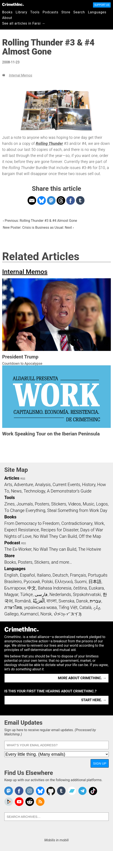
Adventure (23, 484)
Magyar (11, 594)
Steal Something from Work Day (77, 510)
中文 (31, 588)
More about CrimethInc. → (82, 678)
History (88, 484)
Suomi (80, 581)
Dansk (82, 601)
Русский (32, 581)
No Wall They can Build (54, 549)
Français (78, 575)
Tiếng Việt (68, 607)
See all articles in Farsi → (23, 23)
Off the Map (90, 536)
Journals (25, 504)
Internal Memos (20, 75)
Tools (35, 12)
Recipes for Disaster (59, 529)
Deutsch (60, 575)
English (11, 575)
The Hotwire (89, 549)
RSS (22, 478)
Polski (47, 581)
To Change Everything (24, 510)
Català (85, 607)
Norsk (46, 613)
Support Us (101, 4)
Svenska (66, 601)
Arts (8, 484)
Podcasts (50, 12)
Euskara (96, 588)
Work (99, 523)
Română (23, 601)
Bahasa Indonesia (54, 588)
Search (79, 12)
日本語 (94, 581)
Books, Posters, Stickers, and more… (38, 562)
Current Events (66, 484)
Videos (74, 504)
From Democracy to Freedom (31, 523)
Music (88, 504)
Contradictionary (76, 523)
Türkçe (26, 594)
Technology (34, 491)
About (7, 18)
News (16, 491)
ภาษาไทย (13, 607)
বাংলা (51, 601)
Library (21, 12)
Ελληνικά (64, 581)
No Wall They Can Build (55, 536)
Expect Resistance (21, 529)
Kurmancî (29, 613)
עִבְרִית (95, 601)
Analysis (43, 484)
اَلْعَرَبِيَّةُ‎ (39, 601)
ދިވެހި (96, 607)
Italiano (44, 575)
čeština (80, 588)
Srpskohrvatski (87, 594)
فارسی (41, 594)
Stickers (58, 504)
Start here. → (93, 700)
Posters (42, 504)
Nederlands (60, 594)
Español (27, 575)
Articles (11, 478)
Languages (97, 12)
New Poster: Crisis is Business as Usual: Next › (38, 227)
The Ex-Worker (17, 549)
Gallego (11, 613)
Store (65, 12)
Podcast (12, 542)
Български (15, 588)
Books (7, 12)
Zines (9, 504)
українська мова (40, 607)
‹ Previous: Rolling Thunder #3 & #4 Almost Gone (40, 221)
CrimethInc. (13, 4)
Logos (102, 504)
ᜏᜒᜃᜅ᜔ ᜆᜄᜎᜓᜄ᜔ (68, 613)
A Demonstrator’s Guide (69, 491)
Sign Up (99, 763)
